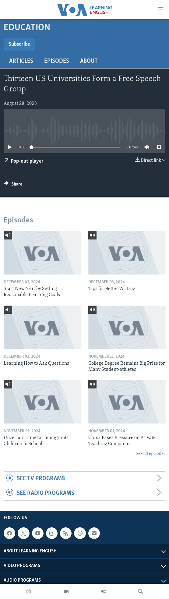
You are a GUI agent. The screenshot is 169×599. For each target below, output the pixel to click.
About (89, 61)
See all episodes (150, 454)
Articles (21, 61)
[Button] (13, 185)
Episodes (56, 61)
